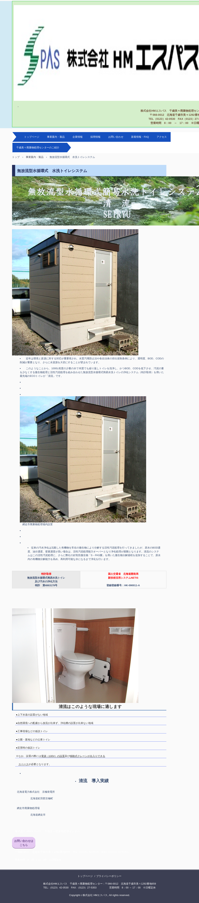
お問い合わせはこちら (23, 842)
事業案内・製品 (56, 136)
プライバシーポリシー (108, 876)
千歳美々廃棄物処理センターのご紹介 (37, 147)
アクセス (162, 136)
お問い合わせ (115, 136)
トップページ (31, 136)
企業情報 (77, 136)
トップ (16, 157)
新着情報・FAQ (140, 136)
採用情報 (95, 136)
